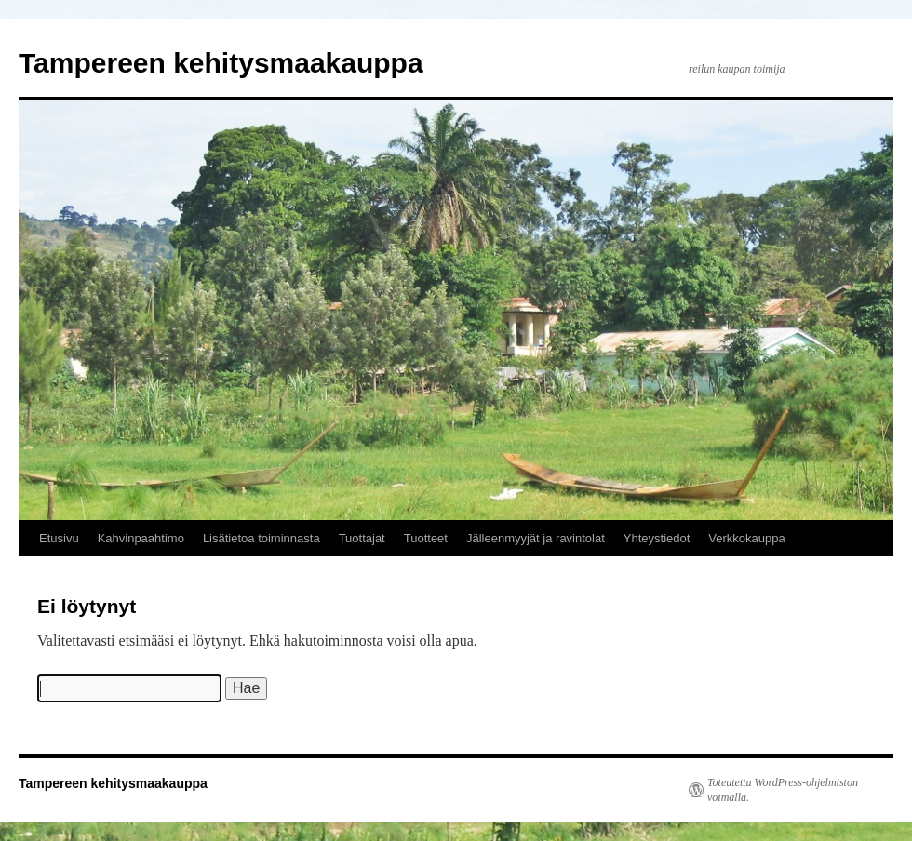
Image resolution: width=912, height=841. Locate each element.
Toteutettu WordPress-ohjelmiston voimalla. (782, 790)
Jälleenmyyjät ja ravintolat (535, 538)
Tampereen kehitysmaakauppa (221, 62)
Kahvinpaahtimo (141, 538)
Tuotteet (426, 538)
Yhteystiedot (657, 538)
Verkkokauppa (746, 538)
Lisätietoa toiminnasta (261, 538)
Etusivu (59, 538)
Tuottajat (362, 538)
